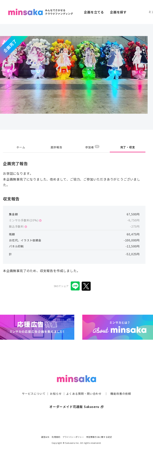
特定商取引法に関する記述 (99, 436)
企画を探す (118, 12)
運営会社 (45, 436)
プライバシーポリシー (73, 436)
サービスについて (33, 387)
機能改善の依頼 (120, 387)
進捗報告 (56, 147)
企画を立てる (94, 12)
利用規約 (56, 436)
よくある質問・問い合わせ (84, 387)
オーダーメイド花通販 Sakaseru (76, 400)
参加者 (92, 147)
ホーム (20, 147)
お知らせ (56, 387)
